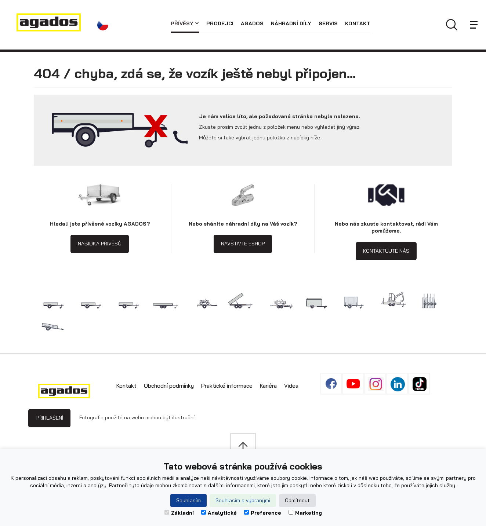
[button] (104, 24)
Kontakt (357, 23)
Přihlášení (49, 417)
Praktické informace (227, 385)
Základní (179, 512)
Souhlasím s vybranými (242, 500)
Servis (328, 23)
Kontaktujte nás (386, 251)
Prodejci (219, 23)
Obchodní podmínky (169, 385)
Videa (291, 385)
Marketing (305, 512)
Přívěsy (185, 23)
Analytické (219, 512)
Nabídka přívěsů (100, 243)
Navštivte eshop (243, 243)
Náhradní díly (291, 23)
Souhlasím (188, 500)
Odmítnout (297, 500)
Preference (262, 512)
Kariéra (268, 385)
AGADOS (252, 23)
